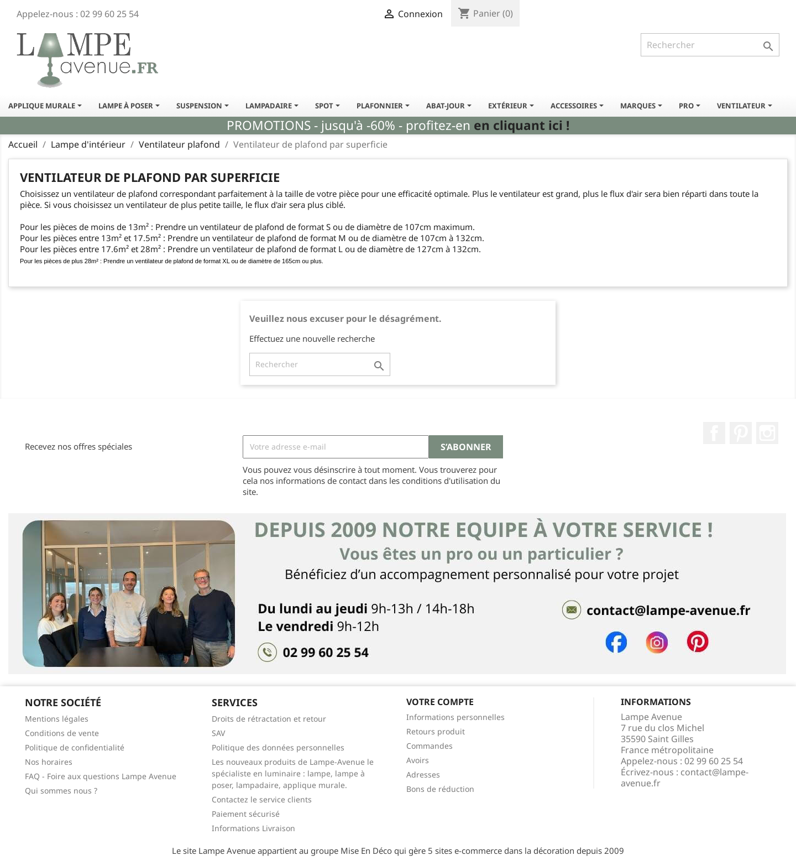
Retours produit (435, 731)
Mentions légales (56, 718)
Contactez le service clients (262, 799)
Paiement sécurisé (246, 813)
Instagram (767, 433)
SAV (218, 733)
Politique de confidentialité (74, 747)
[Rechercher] (710, 44)
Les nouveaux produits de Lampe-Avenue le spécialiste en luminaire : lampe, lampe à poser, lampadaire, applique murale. (293, 773)
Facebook (714, 433)
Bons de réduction (440, 789)
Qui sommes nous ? (61, 790)
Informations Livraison (253, 828)
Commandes (429, 745)
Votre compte (440, 702)
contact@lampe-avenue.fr (684, 777)
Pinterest (741, 433)
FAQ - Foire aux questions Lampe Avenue (100, 776)
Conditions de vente (62, 733)
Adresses (423, 774)
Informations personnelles (455, 717)
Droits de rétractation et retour (269, 718)
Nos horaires (48, 762)
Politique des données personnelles (278, 747)
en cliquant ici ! (521, 125)
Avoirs (417, 760)
